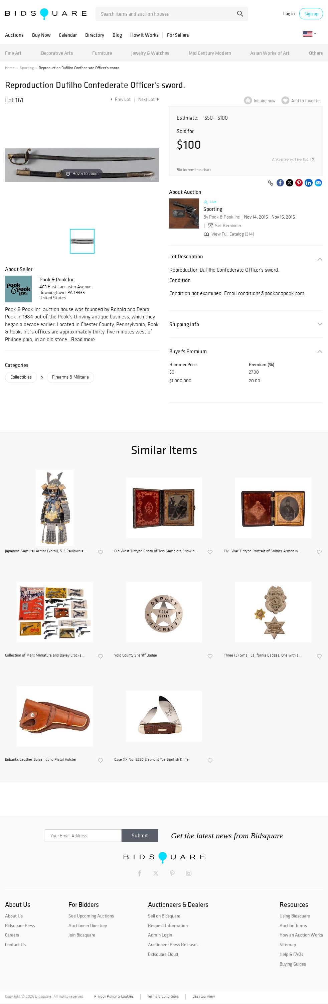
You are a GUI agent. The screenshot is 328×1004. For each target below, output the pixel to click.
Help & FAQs (291, 954)
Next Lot (148, 99)
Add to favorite (305, 101)
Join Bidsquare (81, 935)
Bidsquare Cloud (163, 954)
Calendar (68, 35)
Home (10, 67)
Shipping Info (184, 324)
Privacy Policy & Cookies (114, 996)
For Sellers (178, 35)
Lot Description (186, 256)
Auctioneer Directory (87, 925)
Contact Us (15, 945)
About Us (14, 916)
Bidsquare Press (20, 925)
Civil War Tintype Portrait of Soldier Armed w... (262, 551)
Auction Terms (293, 925)
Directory (94, 35)
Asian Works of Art (270, 53)
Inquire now (265, 101)
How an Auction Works (301, 935)
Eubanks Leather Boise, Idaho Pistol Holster (40, 759)
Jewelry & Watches (150, 53)
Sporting (27, 67)
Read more (83, 339)
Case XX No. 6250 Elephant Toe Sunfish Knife (151, 759)
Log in (289, 13)
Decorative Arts (57, 53)
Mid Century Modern (210, 53)
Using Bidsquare (295, 916)
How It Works (144, 35)
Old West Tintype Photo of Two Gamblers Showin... (155, 551)
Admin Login (160, 935)
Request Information (168, 925)
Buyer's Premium (188, 351)
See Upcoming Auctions (91, 916)
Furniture (102, 53)
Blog (117, 35)
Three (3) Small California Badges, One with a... (263, 655)
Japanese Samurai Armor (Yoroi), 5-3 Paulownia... (46, 551)
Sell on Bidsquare (164, 916)
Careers (12, 935)
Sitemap (288, 945)
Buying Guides (293, 964)
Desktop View (203, 996)
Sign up (311, 14)
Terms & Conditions (163, 996)
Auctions (14, 35)
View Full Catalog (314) (228, 234)
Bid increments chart (194, 170)
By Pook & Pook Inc (221, 217)
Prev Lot (120, 99)
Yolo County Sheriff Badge (135, 655)
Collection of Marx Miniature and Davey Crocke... (45, 655)
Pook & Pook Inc (56, 279)
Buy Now (41, 35)
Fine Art (13, 53)
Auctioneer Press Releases (173, 945)
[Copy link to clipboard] (271, 183)
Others (316, 53)
